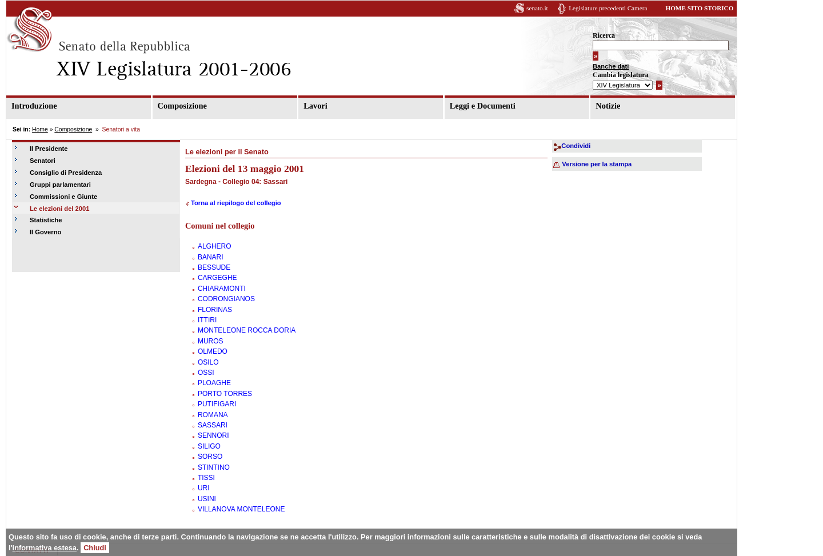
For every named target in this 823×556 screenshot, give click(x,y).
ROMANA (213, 415)
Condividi (575, 145)
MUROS (210, 341)
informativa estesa (45, 547)
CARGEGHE (217, 278)
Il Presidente (49, 148)
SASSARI (212, 425)
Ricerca (604, 35)
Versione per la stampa (597, 164)
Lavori (315, 105)
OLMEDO (212, 351)
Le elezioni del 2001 (59, 208)
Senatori (42, 160)
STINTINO (214, 467)
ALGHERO (214, 246)
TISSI (206, 478)
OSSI (206, 373)
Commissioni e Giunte (63, 196)
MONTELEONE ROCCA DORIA (246, 330)
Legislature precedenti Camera (608, 8)
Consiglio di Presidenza (66, 172)
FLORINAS (215, 310)
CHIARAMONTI (222, 289)
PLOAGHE (214, 383)
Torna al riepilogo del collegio (236, 202)
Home (40, 129)
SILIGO (209, 446)
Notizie (608, 105)
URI (204, 488)
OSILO (208, 362)
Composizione (182, 105)
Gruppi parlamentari (60, 184)
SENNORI (213, 435)
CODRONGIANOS (226, 299)
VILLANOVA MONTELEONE (241, 509)
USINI (207, 499)
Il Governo (45, 232)
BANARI (210, 257)
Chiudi (94, 547)
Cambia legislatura (621, 75)
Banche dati (611, 66)
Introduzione (34, 105)
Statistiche (46, 220)
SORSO (210, 457)
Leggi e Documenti (483, 105)
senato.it (537, 8)
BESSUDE (214, 267)
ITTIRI (207, 320)
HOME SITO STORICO (699, 8)
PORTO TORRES (225, 394)
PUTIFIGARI (217, 404)
